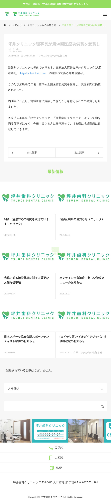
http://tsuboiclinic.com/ (33, 73)
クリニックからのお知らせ (52, 55)
